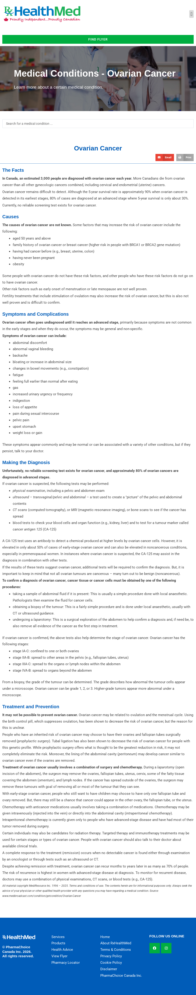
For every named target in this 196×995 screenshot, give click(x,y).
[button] (191, 14)
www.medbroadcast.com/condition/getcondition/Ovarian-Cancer (41, 896)
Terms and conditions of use (86, 885)
